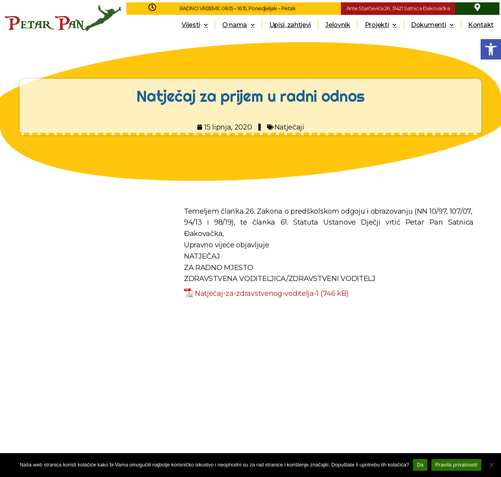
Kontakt (481, 25)
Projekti (380, 25)
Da (420, 465)
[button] (491, 49)
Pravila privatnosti (456, 465)
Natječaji (289, 127)
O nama (238, 25)
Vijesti (195, 25)
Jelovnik (337, 25)
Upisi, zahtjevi (290, 25)
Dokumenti (432, 25)
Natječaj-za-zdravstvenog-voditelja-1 (257, 293)
